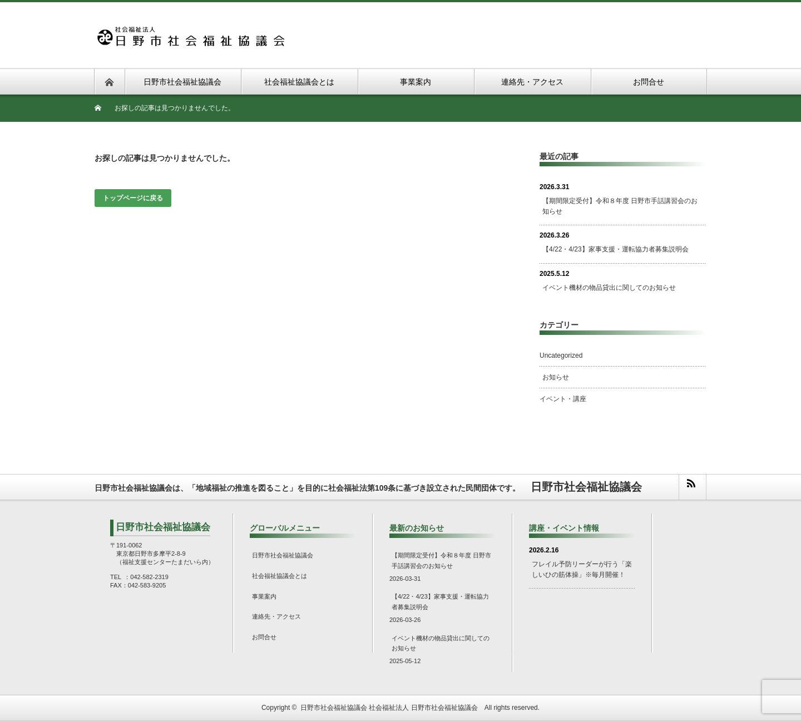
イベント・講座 (563, 399)
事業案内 (264, 596)
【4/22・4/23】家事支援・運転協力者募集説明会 (615, 249)
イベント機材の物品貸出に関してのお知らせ (609, 288)
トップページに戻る (133, 198)
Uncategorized (561, 355)
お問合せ (264, 637)
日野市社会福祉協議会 (282, 555)
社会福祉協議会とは (279, 575)
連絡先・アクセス (276, 616)
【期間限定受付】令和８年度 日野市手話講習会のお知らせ (620, 206)
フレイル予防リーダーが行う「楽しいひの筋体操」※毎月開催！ (582, 569)
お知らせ (555, 377)
